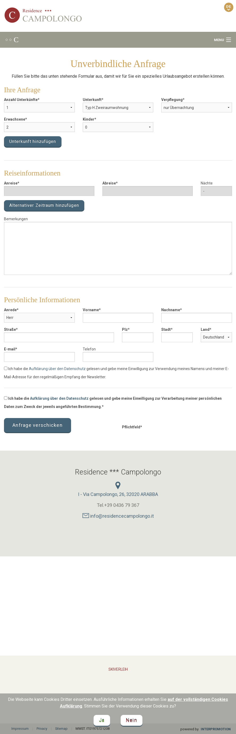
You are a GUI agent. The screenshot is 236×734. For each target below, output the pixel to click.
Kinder (88, 119)
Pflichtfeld (131, 427)
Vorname (91, 310)
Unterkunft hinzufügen (32, 141)
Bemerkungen (16, 219)
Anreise (11, 183)
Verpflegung (172, 100)
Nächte (207, 183)
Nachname (170, 310)
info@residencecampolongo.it (118, 516)
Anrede (10, 310)
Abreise (109, 183)
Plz (125, 329)
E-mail (9, 349)
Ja (102, 720)
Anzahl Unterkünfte (21, 100)
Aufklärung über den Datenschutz (57, 369)
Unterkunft (92, 100)
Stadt (166, 329)
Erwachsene (14, 119)
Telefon (89, 349)
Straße (10, 329)
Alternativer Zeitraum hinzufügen (44, 205)
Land (205, 329)
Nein (131, 720)
